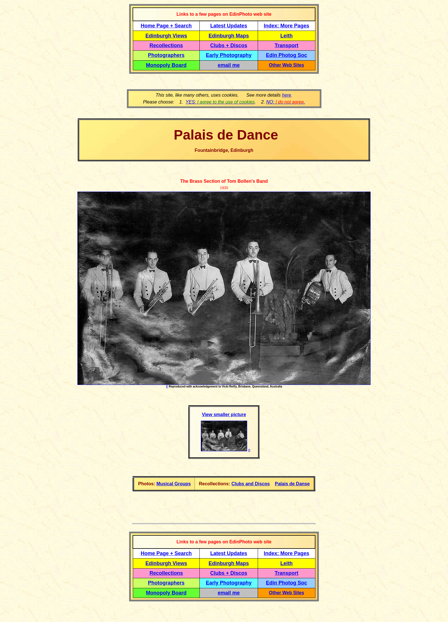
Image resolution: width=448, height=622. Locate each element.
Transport (286, 45)
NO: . (285, 102)
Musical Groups (174, 483)
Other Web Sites (286, 65)
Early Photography (229, 55)
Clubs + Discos (228, 45)
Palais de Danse (292, 483)
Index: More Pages (286, 26)
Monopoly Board (166, 65)
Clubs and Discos (250, 483)
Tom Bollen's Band (247, 181)
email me (229, 65)
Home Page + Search (166, 26)
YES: (220, 102)
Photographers (166, 55)
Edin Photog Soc (286, 55)
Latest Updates (228, 26)
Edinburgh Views (166, 36)
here (286, 95)
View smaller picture (224, 414)
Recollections (166, 45)
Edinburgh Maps (229, 36)
